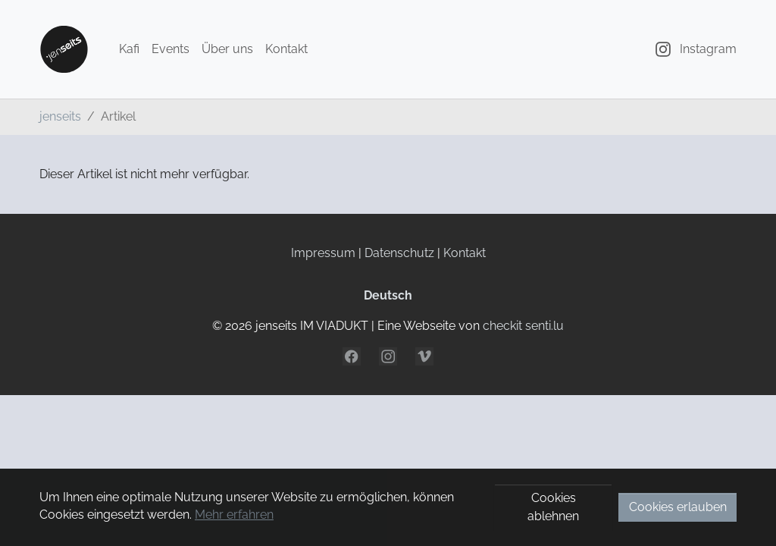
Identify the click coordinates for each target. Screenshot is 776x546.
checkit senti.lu (523, 325)
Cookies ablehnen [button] (553, 507)
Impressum (323, 253)
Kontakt (464, 253)
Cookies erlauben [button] (678, 507)
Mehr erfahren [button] (234, 514)
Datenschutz (399, 253)
